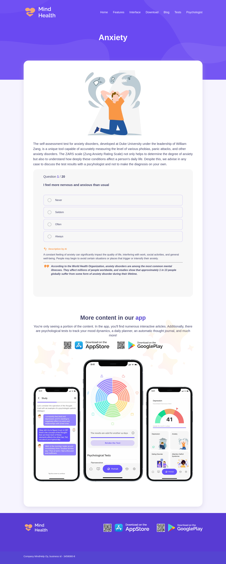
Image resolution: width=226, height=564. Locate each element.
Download (152, 12)
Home (104, 12)
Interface (135, 12)
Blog (166, 12)
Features (118, 12)
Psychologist (194, 12)
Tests (177, 12)
